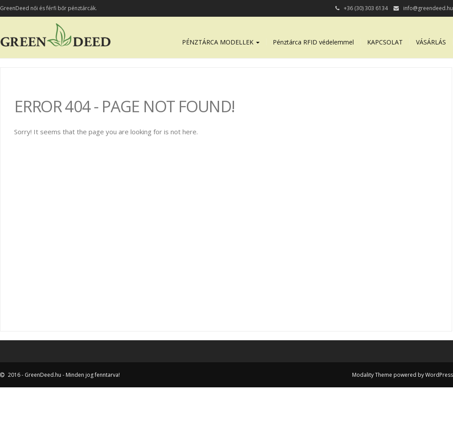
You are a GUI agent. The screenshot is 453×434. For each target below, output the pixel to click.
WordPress (439, 375)
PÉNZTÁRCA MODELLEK (221, 42)
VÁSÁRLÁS (431, 42)
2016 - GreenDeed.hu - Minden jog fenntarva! (63, 375)
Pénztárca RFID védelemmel (313, 42)
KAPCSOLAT (385, 42)
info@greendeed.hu (428, 8)
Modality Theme (372, 375)
